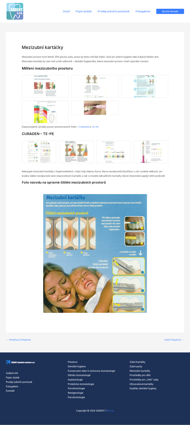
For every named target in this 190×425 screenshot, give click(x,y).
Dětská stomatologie (79, 375)
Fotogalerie (12, 386)
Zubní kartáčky (137, 362)
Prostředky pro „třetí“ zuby (144, 380)
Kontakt (10, 391)
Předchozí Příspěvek (18, 340)
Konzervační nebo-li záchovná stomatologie (91, 371)
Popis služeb (12, 377)
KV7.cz (110, 410)
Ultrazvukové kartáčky (141, 384)
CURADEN (84, 126)
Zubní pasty (136, 366)
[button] (170, 11)
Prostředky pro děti (140, 375)
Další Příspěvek (174, 340)
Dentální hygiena (77, 366)
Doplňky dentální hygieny (143, 388)
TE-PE (95, 126)
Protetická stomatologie (81, 384)
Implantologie (75, 380)
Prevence (72, 362)
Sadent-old (12, 373)
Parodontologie (76, 388)
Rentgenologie (75, 393)
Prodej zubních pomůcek (19, 382)
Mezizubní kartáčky (140, 371)
